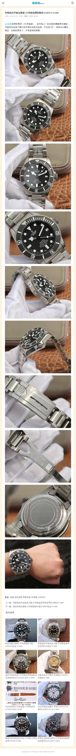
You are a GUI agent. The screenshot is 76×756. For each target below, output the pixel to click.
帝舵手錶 (27, 597)
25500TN (41, 597)
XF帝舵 (8, 24)
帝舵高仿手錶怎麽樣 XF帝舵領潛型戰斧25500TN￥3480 (35, 12)
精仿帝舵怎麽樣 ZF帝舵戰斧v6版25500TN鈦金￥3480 (35, 606)
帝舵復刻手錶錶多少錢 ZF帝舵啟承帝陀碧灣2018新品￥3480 (38, 603)
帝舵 (26, 16)
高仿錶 (38, 3)
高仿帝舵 (18, 597)
